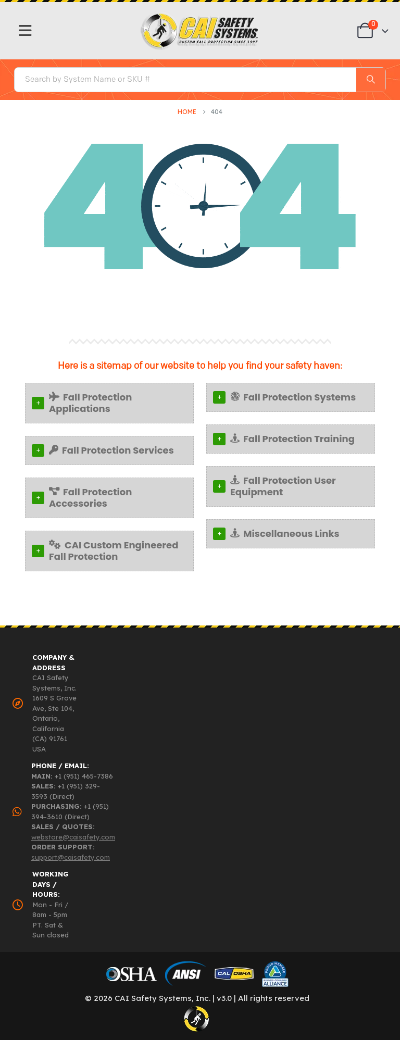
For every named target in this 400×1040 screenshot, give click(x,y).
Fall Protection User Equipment (283, 486)
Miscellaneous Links (285, 533)
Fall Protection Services (111, 450)
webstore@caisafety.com (73, 837)
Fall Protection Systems (293, 397)
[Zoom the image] (200, 16)
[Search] (370, 80)
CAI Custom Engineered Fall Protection (113, 550)
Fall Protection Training (292, 438)
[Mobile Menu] (25, 31)
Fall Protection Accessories (90, 497)
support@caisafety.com (70, 857)
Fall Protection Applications (90, 403)
